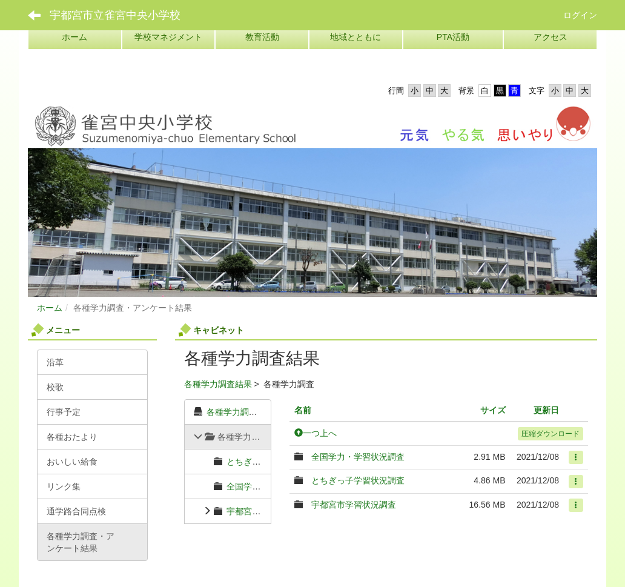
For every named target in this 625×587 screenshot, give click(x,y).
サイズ (493, 410)
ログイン (580, 15)
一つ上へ (315, 433)
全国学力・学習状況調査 (358, 457)
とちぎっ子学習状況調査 (358, 480)
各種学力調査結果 (218, 384)
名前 (302, 410)
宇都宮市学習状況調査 (269, 511)
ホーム (49, 308)
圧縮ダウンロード (550, 433)
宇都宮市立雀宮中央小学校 (115, 15)
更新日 (546, 410)
